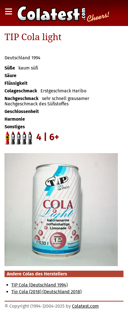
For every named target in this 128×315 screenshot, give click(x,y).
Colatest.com (85, 306)
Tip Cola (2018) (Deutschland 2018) (46, 291)
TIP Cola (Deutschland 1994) (39, 285)
